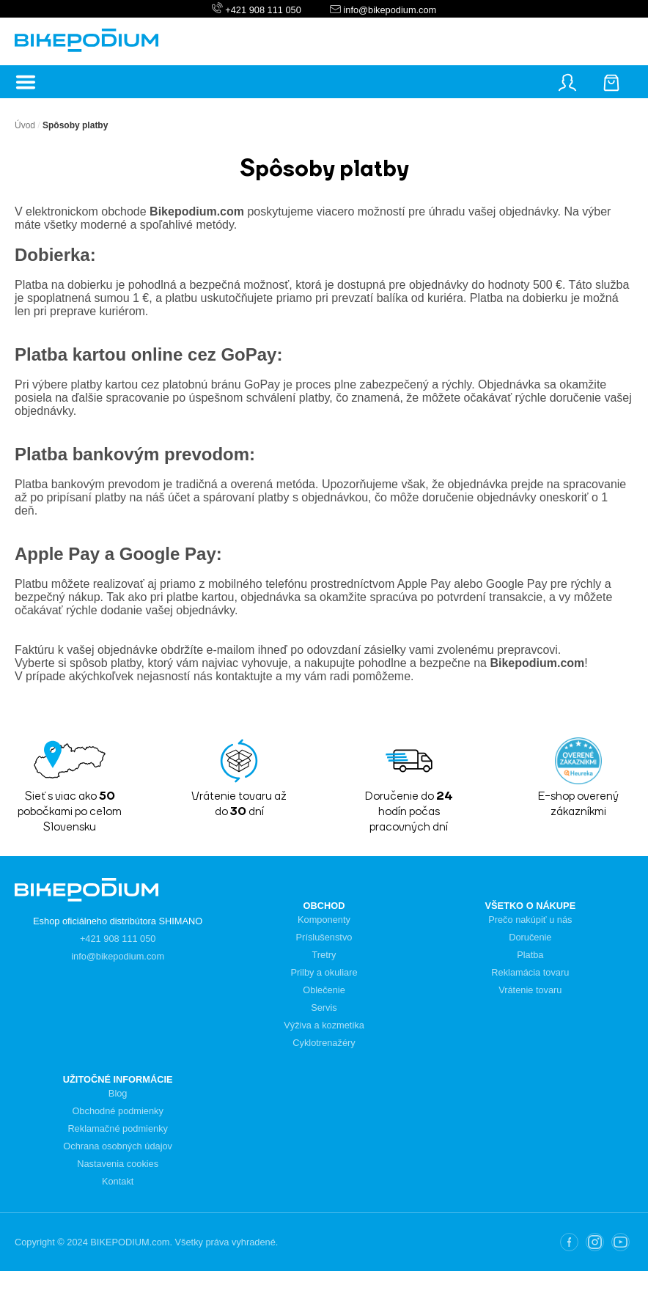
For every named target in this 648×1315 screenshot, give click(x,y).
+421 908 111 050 (263, 9)
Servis (324, 1007)
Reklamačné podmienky (117, 1128)
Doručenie (530, 937)
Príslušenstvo (324, 937)
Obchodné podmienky (117, 1110)
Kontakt (117, 1181)
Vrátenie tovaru (530, 989)
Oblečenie (324, 989)
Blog (118, 1093)
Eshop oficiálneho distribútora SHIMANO (117, 921)
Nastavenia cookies (117, 1163)
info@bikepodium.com (388, 9)
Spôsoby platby (75, 125)
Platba (530, 954)
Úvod (25, 125)
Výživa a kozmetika (324, 1025)
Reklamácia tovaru (530, 972)
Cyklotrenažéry (323, 1042)
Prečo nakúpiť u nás (530, 919)
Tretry (324, 954)
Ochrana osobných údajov (117, 1146)
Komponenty (324, 919)
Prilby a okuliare (323, 972)
